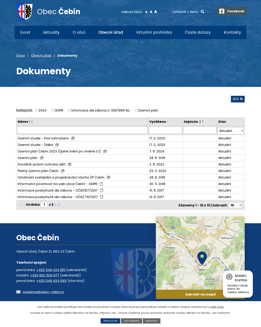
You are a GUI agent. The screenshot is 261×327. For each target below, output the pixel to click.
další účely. (217, 307)
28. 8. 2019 (157, 157)
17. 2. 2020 (157, 138)
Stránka (33, 204)
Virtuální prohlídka (154, 32)
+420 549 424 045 (51, 279)
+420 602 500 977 (44, 274)
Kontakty (232, 32)
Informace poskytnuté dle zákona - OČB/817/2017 (60, 190)
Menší (144, 11)
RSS (238, 99)
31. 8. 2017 (157, 190)
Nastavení (152, 320)
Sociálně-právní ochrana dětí (44, 164)
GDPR (59, 111)
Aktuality (51, 32)
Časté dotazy (198, 32)
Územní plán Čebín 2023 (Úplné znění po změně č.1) (62, 151)
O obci (79, 32)
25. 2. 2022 (158, 170)
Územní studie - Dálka (38, 144)
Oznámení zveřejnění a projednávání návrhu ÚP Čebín (64, 177)
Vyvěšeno (158, 122)
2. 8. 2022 (157, 164)
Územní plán (148, 111)
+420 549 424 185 (50, 269)
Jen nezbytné (132, 320)
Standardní (149, 11)
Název (24, 122)
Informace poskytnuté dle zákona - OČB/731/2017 (60, 196)
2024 (42, 111)
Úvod (25, 32)
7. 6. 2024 (157, 151)
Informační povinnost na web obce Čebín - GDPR (60, 183)
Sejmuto (192, 122)
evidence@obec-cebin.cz (43, 291)
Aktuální (224, 138)
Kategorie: (24, 110)
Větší (153, 11)
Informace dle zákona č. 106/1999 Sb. (100, 111)
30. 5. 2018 (158, 183)
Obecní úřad (110, 32)
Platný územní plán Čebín (41, 170)
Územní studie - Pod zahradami (46, 138)
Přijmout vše (110, 320)
